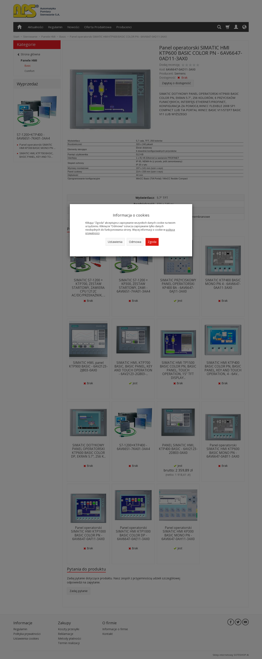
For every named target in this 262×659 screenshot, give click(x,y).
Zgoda (152, 242)
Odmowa (135, 242)
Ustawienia (115, 242)
